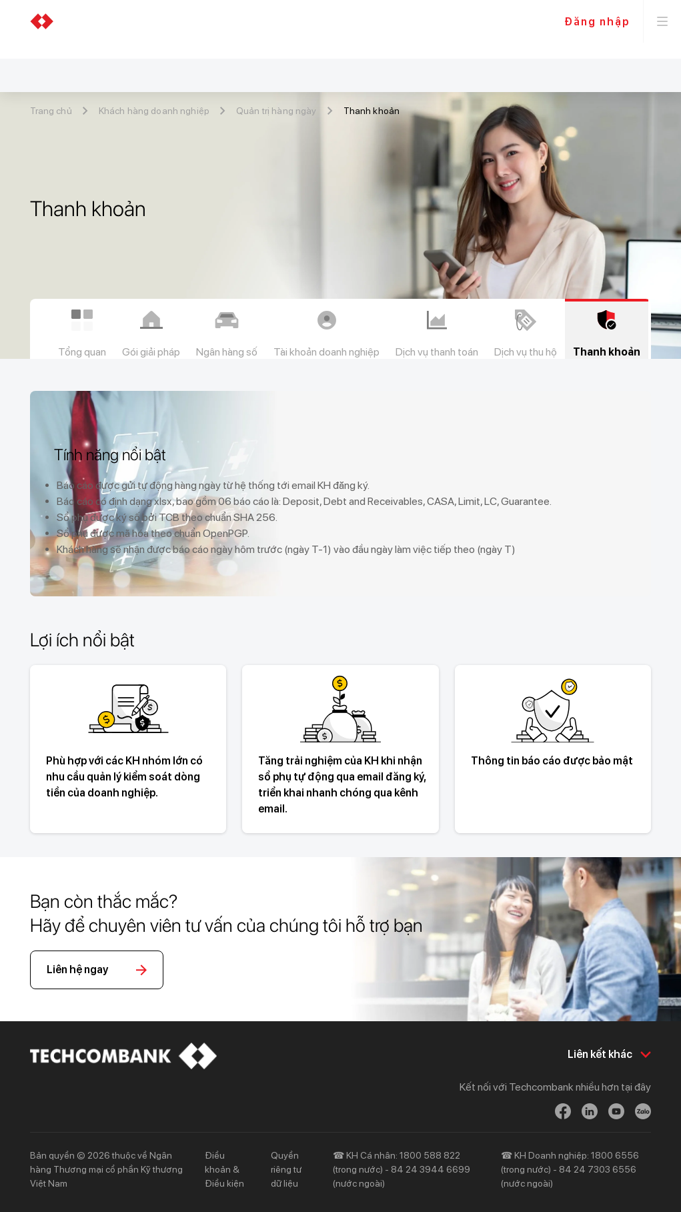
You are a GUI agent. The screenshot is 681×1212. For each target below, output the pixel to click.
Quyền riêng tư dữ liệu (286, 1169)
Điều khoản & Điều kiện (224, 1169)
